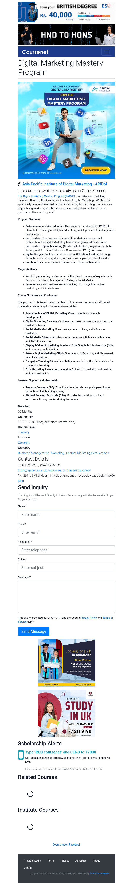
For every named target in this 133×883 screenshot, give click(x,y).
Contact (28, 867)
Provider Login (32, 860)
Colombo (24, 443)
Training (23, 432)
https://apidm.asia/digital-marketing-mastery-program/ (54, 470)
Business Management (33, 453)
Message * (24, 577)
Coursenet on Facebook (66, 844)
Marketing (57, 453)
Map (21, 481)
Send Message (33, 631)
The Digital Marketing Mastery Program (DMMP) (46, 196)
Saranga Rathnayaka (99, 873)
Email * (22, 524)
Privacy (65, 860)
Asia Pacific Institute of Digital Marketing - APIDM (64, 184)
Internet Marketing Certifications (87, 453)
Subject (22, 559)
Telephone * (25, 541)
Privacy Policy (88, 617)
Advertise (81, 860)
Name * (22, 506)
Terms (50, 860)
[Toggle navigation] (106, 52)
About (96, 860)
